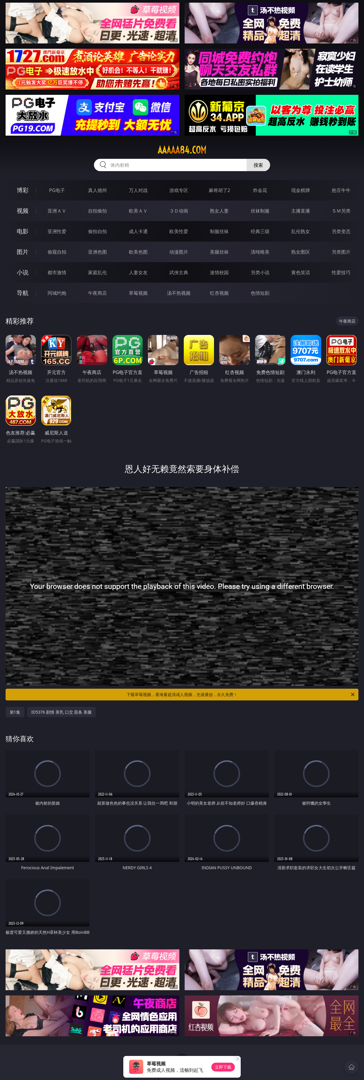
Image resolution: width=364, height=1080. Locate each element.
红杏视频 (219, 293)
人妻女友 (138, 272)
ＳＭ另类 (341, 211)
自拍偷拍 (97, 211)
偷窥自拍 (57, 252)
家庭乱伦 (97, 272)
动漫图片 (178, 252)
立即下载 (223, 1067)
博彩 (22, 190)
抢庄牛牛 (341, 190)
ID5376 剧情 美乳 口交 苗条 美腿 (61, 712)
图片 (22, 252)
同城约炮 (57, 293)
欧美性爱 (178, 231)
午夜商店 (97, 293)
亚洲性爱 (57, 231)
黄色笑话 (300, 272)
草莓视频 (138, 293)
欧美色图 (138, 252)
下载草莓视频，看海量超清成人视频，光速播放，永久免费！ (241, 694)
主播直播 (300, 211)
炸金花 (260, 190)
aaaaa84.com (182, 150)
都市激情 (57, 272)
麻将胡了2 (219, 190)
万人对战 (138, 190)
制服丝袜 (219, 231)
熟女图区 (300, 252)
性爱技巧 (341, 272)
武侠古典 (178, 272)
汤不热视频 (179, 293)
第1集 (15, 712)
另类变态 (341, 231)
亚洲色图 (97, 252)
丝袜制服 (260, 211)
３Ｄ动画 (178, 211)
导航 (22, 293)
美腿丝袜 (219, 252)
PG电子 (57, 190)
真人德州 (97, 190)
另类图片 (341, 252)
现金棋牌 (300, 190)
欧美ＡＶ (138, 211)
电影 (22, 231)
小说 (22, 272)
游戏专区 (178, 190)
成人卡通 (138, 231)
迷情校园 (219, 272)
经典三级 (260, 231)
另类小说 (260, 272)
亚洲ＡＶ (57, 211)
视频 (22, 211)
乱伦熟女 (300, 231)
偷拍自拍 (97, 231)
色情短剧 (260, 293)
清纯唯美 (260, 252)
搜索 (258, 165)
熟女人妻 (219, 211)
